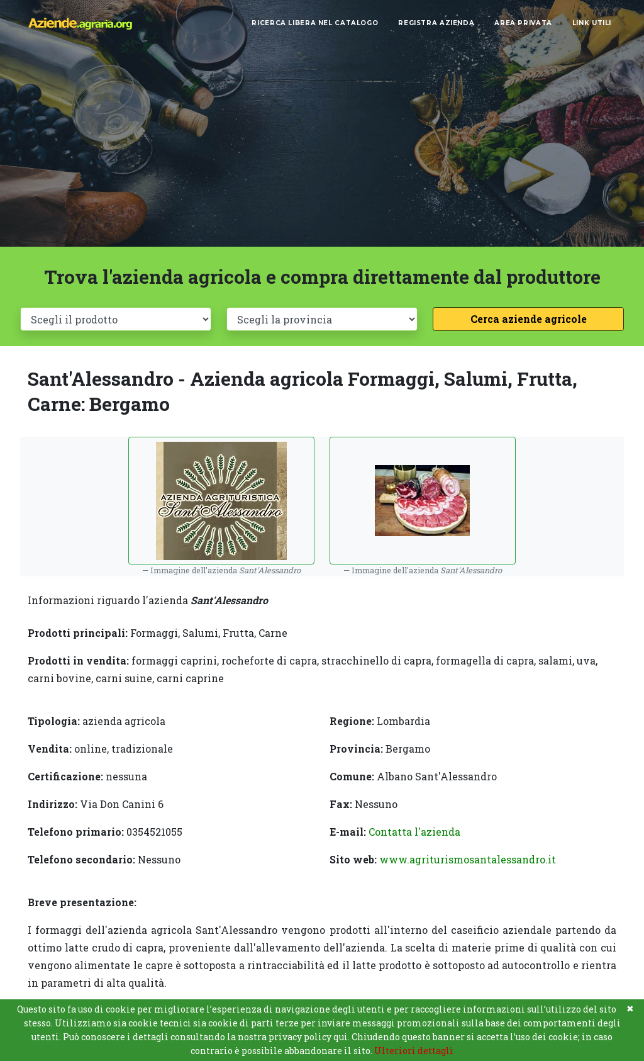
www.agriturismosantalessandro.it (467, 859)
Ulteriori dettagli (413, 1051)
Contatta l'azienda (414, 831)
